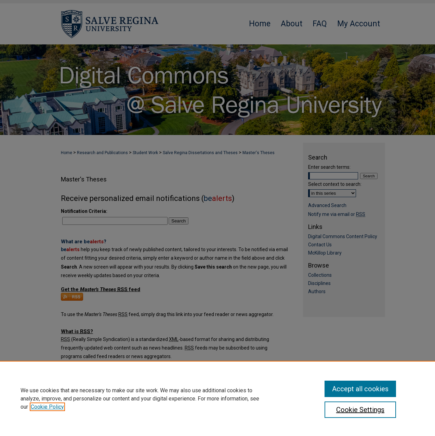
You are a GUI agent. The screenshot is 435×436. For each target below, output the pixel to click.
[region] (217, 398)
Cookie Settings (360, 410)
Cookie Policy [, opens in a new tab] (47, 407)
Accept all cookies (360, 389)
